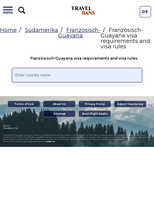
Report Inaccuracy (130, 104)
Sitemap (59, 113)
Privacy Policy (95, 104)
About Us (59, 104)
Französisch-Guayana (79, 33)
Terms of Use (24, 104)
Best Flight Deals (94, 113)
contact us (50, 141)
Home (8, 30)
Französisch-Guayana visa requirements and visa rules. (78, 58)
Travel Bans (83, 10)
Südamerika (41, 30)
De (145, 11)
